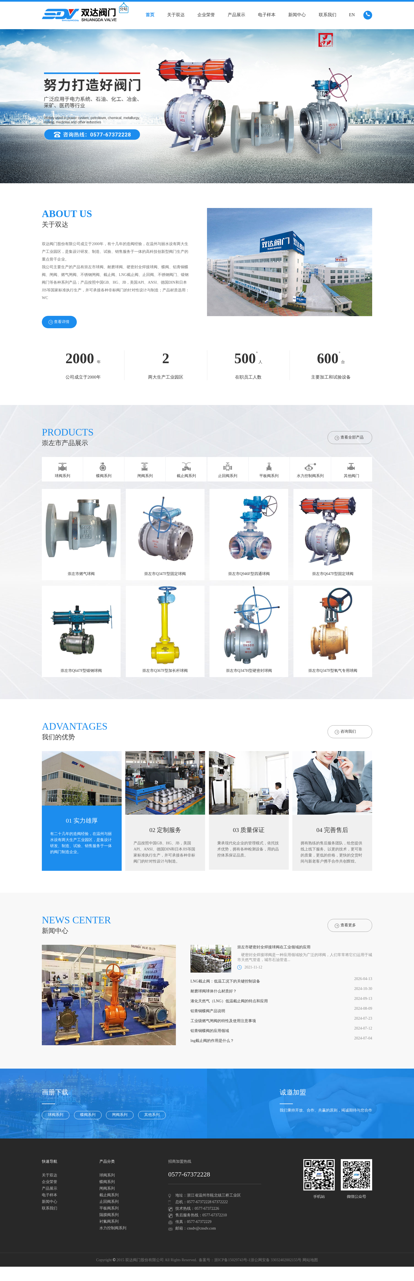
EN (352, 15)
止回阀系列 (109, 1202)
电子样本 (267, 15)
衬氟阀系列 (109, 1222)
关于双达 (176, 15)
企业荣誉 (206, 15)
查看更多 (345, 925)
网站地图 (310, 1260)
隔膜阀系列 (109, 1215)
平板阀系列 (109, 1208)
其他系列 (152, 1115)
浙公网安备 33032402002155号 (276, 1260)
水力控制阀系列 (112, 1228)
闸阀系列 (119, 1115)
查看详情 (58, 322)
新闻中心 (297, 15)
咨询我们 (345, 732)
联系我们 (327, 15)
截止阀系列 (109, 1195)
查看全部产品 (349, 438)
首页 (150, 15)
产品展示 (236, 15)
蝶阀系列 (88, 1115)
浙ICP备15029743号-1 (232, 1260)
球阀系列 (55, 1115)
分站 (123, 9)
